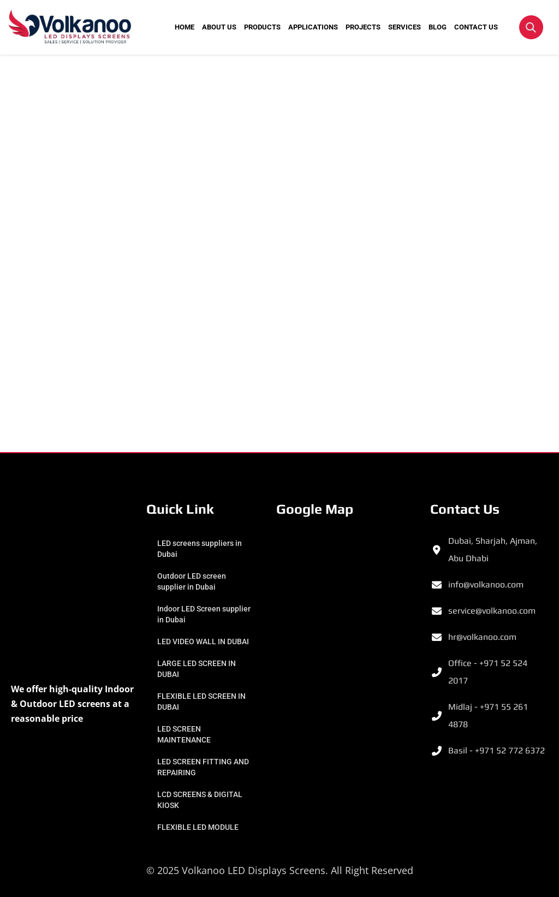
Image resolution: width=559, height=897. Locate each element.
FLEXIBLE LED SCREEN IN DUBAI (201, 701)
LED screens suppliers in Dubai (199, 549)
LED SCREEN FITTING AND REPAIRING (203, 767)
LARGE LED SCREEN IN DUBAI (196, 669)
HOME (184, 27)
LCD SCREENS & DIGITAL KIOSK (199, 800)
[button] (531, 27)
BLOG (438, 27)
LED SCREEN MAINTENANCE (184, 734)
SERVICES (404, 27)
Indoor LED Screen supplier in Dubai (204, 614)
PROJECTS (363, 27)
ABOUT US (219, 27)
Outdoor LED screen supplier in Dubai (191, 581)
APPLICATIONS (313, 27)
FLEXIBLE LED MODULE (198, 827)
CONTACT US (476, 27)
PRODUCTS (262, 27)
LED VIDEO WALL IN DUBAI (203, 641)
